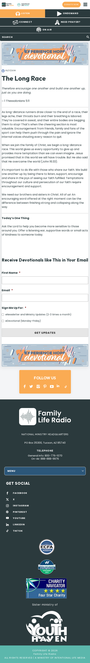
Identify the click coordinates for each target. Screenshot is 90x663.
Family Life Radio (32, 4)
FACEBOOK (20, 493)
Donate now (71, 4)
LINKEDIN (59, 386)
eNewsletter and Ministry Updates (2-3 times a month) (38, 314)
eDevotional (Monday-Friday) (23, 321)
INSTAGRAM (38, 386)
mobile (85, 4)
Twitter (31, 386)
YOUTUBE (52, 386)
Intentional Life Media (70, 657)
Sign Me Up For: (14, 308)
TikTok (65, 386)
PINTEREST (45, 386)
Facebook (25, 386)
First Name (11, 273)
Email (7, 290)
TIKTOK (18, 531)
